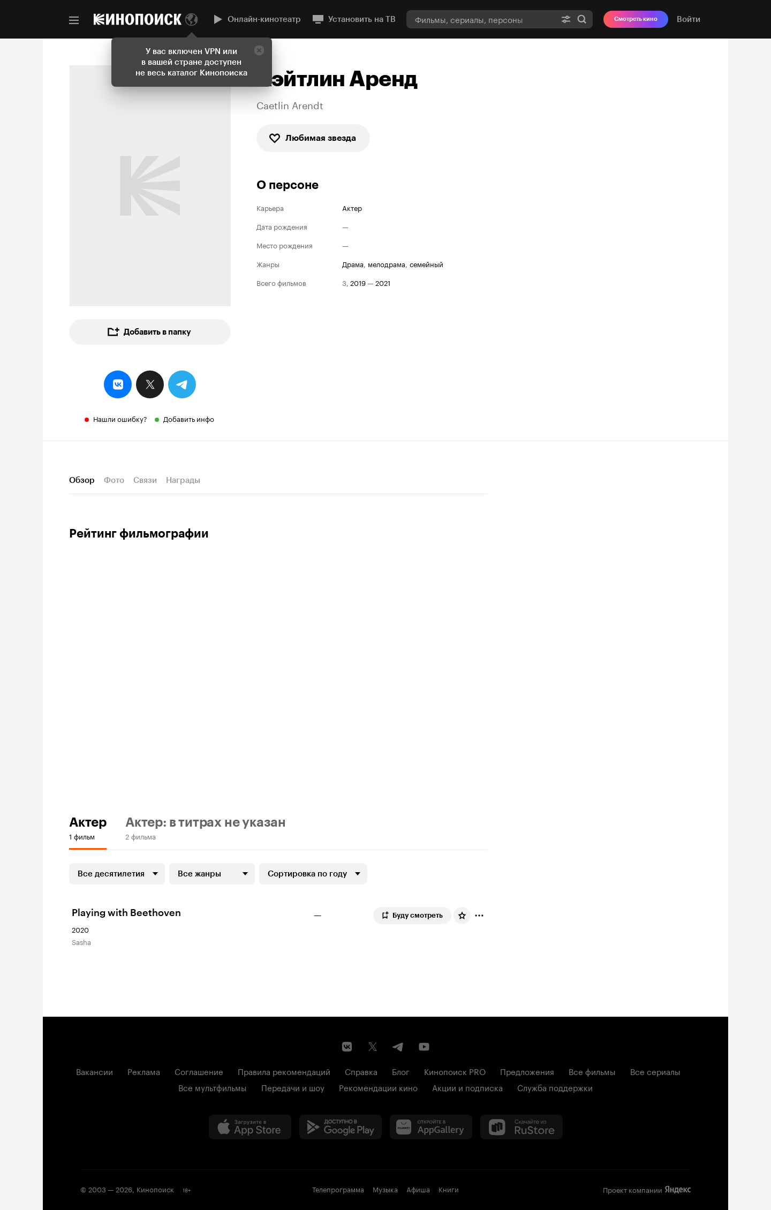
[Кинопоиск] (138, 19)
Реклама (143, 1070)
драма (353, 264)
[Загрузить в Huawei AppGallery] (431, 1127)
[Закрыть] (259, 50)
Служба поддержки (555, 1086)
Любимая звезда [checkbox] (312, 138)
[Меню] (73, 20)
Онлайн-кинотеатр (256, 19)
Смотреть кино (635, 19)
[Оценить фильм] (462, 915)
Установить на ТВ (354, 19)
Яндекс (678, 1189)
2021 (382, 282)
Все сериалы (655, 1070)
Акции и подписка (467, 1086)
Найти (582, 19)
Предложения (527, 1070)
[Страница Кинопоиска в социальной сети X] (372, 1046)
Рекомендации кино (378, 1086)
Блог (401, 1070)
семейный (426, 264)
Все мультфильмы (212, 1086)
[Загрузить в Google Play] (340, 1127)
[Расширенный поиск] (566, 19)
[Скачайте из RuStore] (521, 1127)
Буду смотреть (412, 915)
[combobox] (480, 19)
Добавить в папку (149, 332)
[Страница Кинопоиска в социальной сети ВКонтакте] (347, 1046)
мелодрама (386, 264)
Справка (361, 1070)
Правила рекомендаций (284, 1070)
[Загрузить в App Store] (250, 1127)
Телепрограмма (338, 1188)
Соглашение (199, 1070)
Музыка (385, 1188)
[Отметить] (479, 915)
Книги (449, 1188)
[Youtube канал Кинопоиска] (424, 1046)
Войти (688, 19)
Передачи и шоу (292, 1086)
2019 (358, 282)
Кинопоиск (155, 1188)
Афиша (418, 1188)
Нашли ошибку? (120, 418)
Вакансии (94, 1070)
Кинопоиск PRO (455, 1070)
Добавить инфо (188, 418)
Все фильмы (592, 1070)
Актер (352, 207)
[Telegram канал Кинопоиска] (398, 1046)
